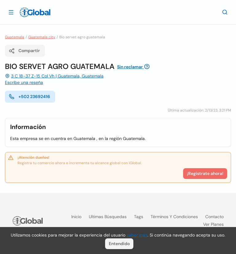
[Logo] (35, 12)
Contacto (214, 216)
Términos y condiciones (174, 216)
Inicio (76, 216)
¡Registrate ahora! (205, 173)
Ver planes (213, 224)
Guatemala (14, 37)
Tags (138, 216)
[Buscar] (225, 12)
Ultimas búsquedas (108, 216)
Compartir (24, 51)
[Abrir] (11, 12)
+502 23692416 (29, 96)
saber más (137, 235)
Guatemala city (41, 37)
